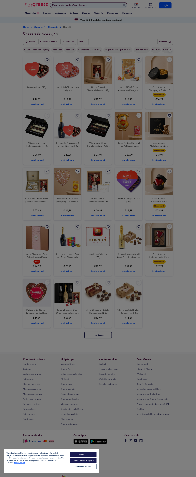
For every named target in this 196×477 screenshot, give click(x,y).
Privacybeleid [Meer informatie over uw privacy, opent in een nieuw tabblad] (19, 463)
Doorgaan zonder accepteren (83, 460)
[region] (51, 461)
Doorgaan (83, 454)
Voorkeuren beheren (83, 466)
